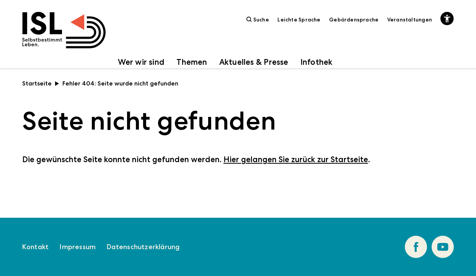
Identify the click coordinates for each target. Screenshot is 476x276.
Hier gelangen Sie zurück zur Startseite (295, 159)
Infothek (316, 62)
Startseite (40, 83)
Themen (191, 62)
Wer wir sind (141, 62)
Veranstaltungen (409, 19)
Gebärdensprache (353, 19)
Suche (257, 19)
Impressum (78, 247)
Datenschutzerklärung (143, 247)
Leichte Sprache (298, 19)
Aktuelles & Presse (254, 62)
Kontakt (35, 247)
